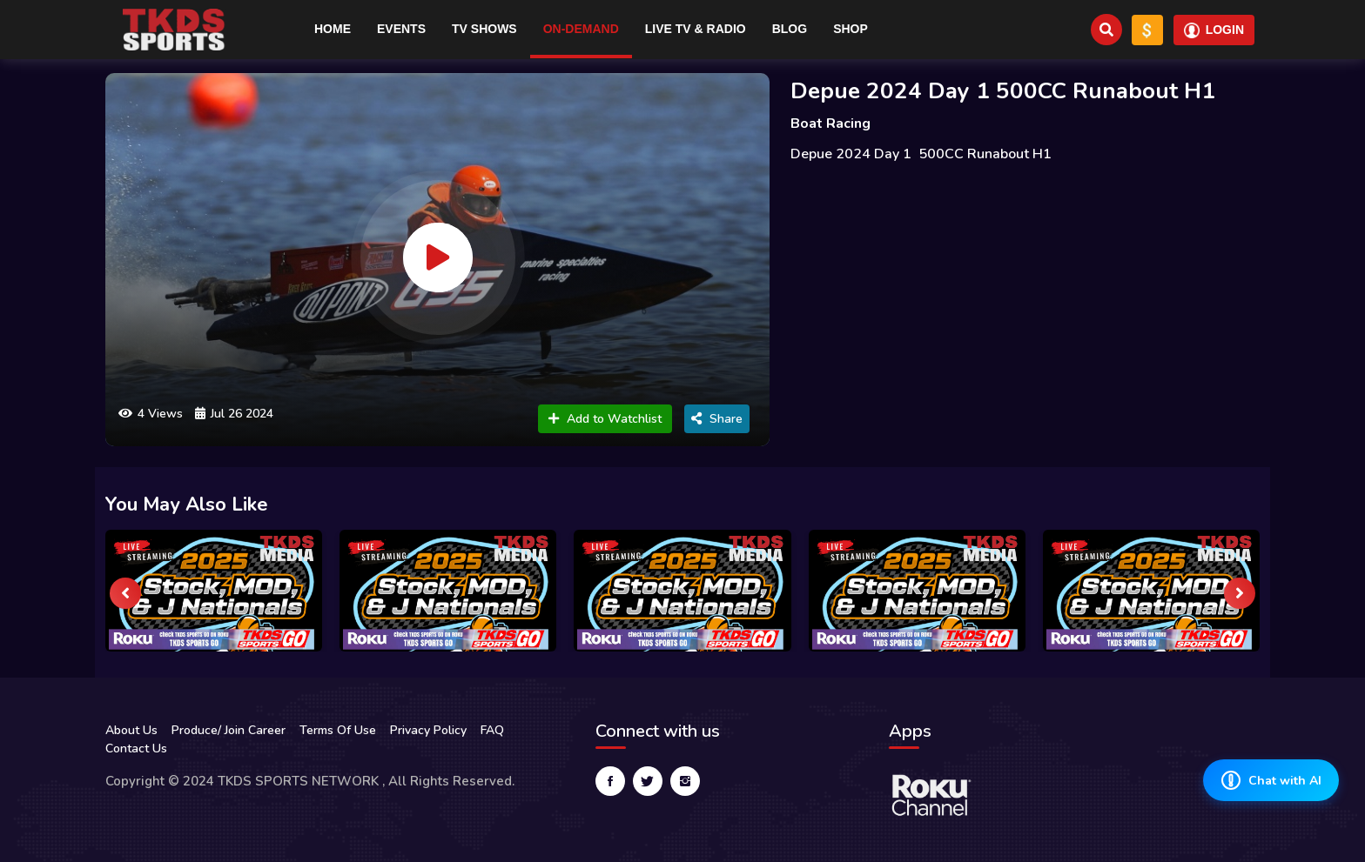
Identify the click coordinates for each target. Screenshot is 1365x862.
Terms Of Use (337, 730)
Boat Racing (830, 123)
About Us (131, 730)
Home (332, 29)
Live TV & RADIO (695, 29)
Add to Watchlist (605, 419)
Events (401, 29)
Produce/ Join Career (228, 730)
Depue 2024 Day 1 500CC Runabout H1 (1002, 91)
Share (717, 419)
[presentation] (125, 593)
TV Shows (484, 29)
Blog (789, 29)
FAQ (492, 730)
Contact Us (136, 748)
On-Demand (581, 29)
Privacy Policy (428, 730)
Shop (850, 29)
